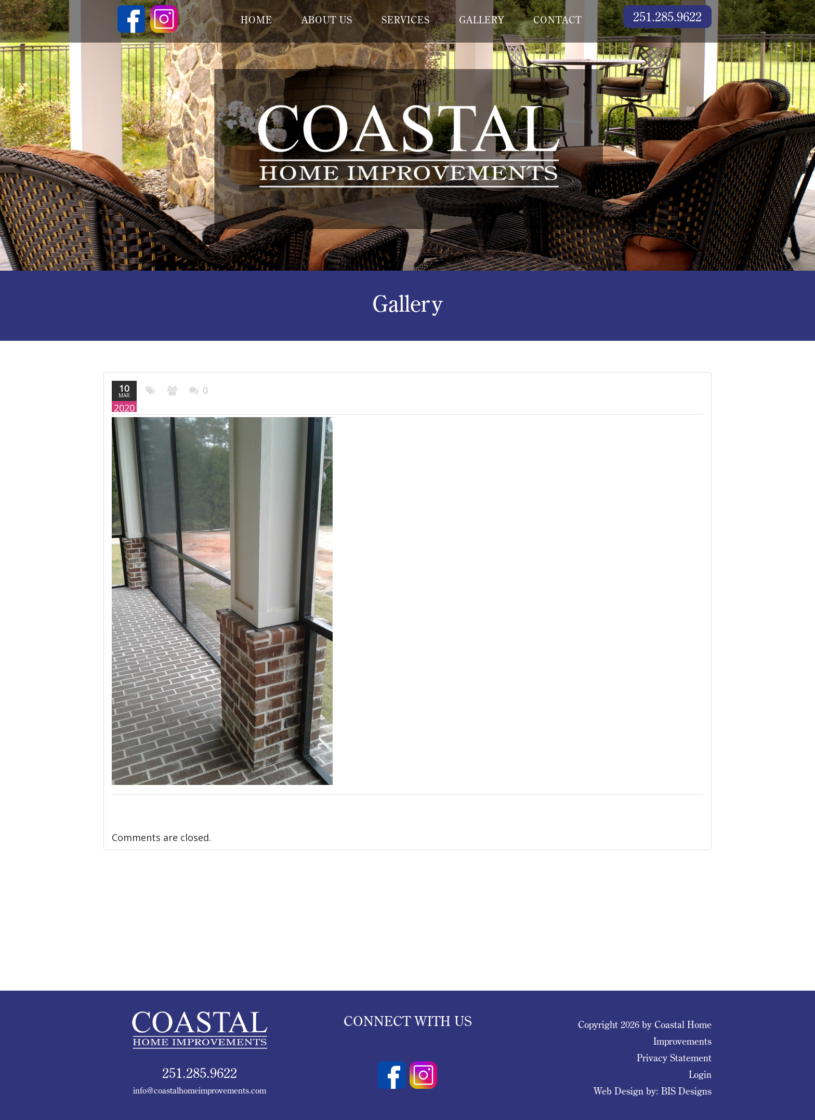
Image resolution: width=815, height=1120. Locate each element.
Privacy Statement (674, 1058)
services (406, 20)
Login (700, 1075)
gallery (481, 20)
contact (557, 20)
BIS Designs (686, 1091)
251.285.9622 (667, 16)
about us (326, 20)
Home (256, 20)
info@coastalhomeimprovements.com (199, 1090)
